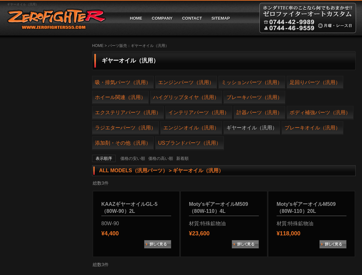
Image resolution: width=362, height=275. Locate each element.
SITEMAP (220, 18)
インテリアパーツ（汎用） (198, 112)
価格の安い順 (132, 158)
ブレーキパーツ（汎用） (254, 97)
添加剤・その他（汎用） (123, 143)
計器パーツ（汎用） (259, 112)
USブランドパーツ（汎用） (189, 143)
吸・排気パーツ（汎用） (123, 82)
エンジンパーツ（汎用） (186, 82)
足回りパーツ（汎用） (315, 82)
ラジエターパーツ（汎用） (125, 127)
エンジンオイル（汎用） (191, 127)
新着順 (182, 158)
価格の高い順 (160, 158)
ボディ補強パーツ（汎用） (320, 112)
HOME (136, 18)
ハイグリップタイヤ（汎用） (186, 97)
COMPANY (162, 18)
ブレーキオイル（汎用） (312, 127)
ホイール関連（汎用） (120, 97)
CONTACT (192, 18)
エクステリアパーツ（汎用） (128, 112)
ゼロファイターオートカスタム (54, 18)
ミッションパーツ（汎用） (251, 82)
